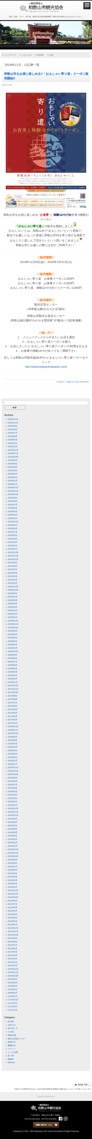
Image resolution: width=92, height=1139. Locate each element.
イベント (12, 1049)
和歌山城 (12, 1035)
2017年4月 (12, 713)
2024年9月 (12, 460)
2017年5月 (12, 709)
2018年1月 (12, 682)
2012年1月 (12, 924)
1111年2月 (12, 1006)
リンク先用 (13, 1052)
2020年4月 (12, 607)
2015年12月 (13, 767)
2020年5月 (12, 603)
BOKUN (11, 1062)
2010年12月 (13, 969)
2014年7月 (12, 825)
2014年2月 (12, 842)
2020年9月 (12, 593)
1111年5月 (12, 1003)
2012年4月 (12, 914)
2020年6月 (12, 600)
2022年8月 (12, 528)
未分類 (11, 1021)
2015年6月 (12, 788)
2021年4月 (12, 576)
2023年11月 (13, 491)
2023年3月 (12, 515)
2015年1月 (12, 805)
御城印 (11, 1059)
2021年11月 (13, 556)
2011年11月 (13, 931)
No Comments (82, 382)
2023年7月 (12, 504)
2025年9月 (12, 426)
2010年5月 (12, 986)
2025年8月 (12, 429)
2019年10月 (13, 627)
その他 (11, 1032)
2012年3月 (12, 918)
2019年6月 (12, 638)
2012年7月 (12, 904)
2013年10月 (13, 856)
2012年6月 (12, 907)
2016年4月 (12, 754)
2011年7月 (12, 945)
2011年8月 (12, 942)
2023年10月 (13, 494)
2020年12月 (13, 586)
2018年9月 (12, 655)
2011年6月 (12, 948)
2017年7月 (12, 703)
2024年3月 (12, 477)
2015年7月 (12, 784)
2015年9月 (12, 778)
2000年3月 (12, 993)
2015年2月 (12, 801)
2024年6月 (12, 467)
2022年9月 (12, 525)
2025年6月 (12, 436)
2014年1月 (12, 846)
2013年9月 (12, 860)
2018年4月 (12, 672)
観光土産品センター (17, 1038)
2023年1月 (12, 518)
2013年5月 (12, 873)
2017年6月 (12, 706)
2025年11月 (13, 423)
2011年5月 (12, 952)
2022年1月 (12, 549)
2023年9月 (12, 498)
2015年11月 (13, 771)
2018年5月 (12, 668)
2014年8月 (12, 822)
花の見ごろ (13, 1028)
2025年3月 (12, 443)
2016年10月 (13, 733)
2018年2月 (12, 679)
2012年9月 (12, 901)
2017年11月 (13, 689)
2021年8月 (12, 566)
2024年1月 (12, 484)
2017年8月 (12, 699)
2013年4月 (12, 877)
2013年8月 (12, 863)
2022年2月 (12, 545)
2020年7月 (12, 597)
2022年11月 (13, 521)
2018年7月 (12, 662)
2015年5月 (12, 791)
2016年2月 (12, 760)
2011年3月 (12, 959)
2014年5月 (12, 832)
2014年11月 (13, 812)
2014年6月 (12, 829)
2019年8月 (12, 634)
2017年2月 (12, 720)
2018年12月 (13, 651)
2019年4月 (12, 644)
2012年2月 (12, 921)
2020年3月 (12, 610)
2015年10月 (13, 774)
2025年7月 (12, 433)
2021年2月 (12, 583)
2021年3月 (12, 580)
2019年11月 (13, 624)
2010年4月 (12, 989)
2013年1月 (12, 887)
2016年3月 (12, 757)
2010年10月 (13, 976)
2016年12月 (13, 726)
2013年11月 (13, 853)
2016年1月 (12, 764)
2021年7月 (12, 569)
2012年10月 (13, 897)
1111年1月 (12, 1010)
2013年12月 (13, 849)
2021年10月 (13, 559)
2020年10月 (13, 590)
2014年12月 (13, 808)
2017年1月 (12, 723)
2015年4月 (12, 795)
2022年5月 (12, 539)
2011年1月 (12, 965)
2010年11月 (13, 972)
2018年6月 (12, 665)
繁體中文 (12, 1045)
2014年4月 (12, 836)
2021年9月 (12, 562)
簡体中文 (12, 1042)
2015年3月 (12, 798)
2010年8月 (12, 979)
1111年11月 (13, 999)
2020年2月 (12, 614)
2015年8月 (12, 781)
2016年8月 (12, 740)
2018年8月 (12, 658)
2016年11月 (13, 730)
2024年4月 (12, 474)
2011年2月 (12, 962)
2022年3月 (12, 542)
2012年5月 (12, 911)
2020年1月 (12, 617)
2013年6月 (12, 870)
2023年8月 (12, 501)
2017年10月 (13, 692)
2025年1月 (12, 446)
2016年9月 (12, 737)
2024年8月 (12, 464)
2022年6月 (12, 535)
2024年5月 (12, 470)
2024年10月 (13, 457)
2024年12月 (13, 450)
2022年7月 (12, 532)
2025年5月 (12, 440)
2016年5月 (12, 750)
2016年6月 (12, 747)
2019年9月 (12, 631)
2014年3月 (12, 839)
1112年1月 (12, 996)
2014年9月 (12, 819)
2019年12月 (13, 621)
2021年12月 (13, 552)
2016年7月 (12, 743)
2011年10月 (13, 935)
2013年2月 (12, 883)
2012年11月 (13, 894)
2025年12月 (13, 419)
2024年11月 (13, 453)
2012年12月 (13, 890)
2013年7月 (12, 866)
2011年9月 (12, 938)
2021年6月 (12, 573)
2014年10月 (13, 815)
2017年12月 (13, 685)
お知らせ (70, 382)
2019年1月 (12, 648)
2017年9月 (12, 696)
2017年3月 (12, 716)
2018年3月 (12, 675)
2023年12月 (13, 487)
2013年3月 (12, 880)
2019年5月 (12, 641)
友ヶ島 (11, 1055)
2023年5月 (12, 511)
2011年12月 (13, 928)
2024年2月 (12, 481)
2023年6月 (12, 508)
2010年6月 (12, 982)
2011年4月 (12, 955)
